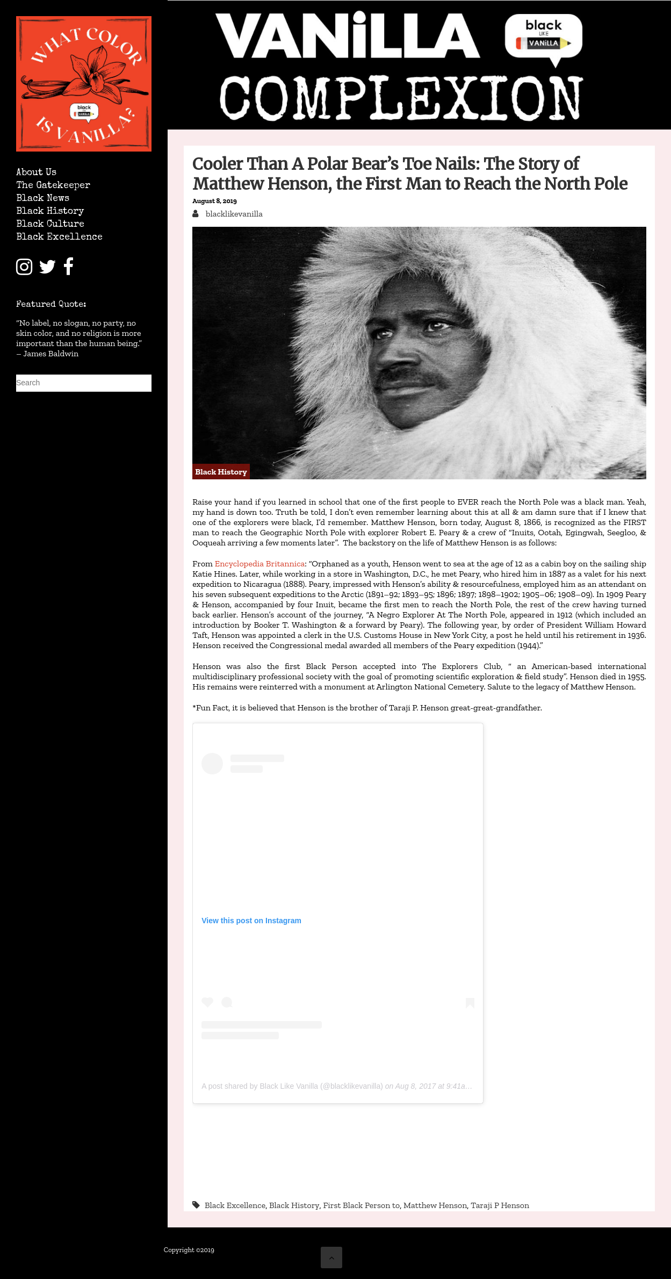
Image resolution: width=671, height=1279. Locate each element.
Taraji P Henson (500, 1205)
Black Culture (50, 224)
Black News (42, 199)
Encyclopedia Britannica (260, 563)
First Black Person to (361, 1205)
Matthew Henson (435, 1205)
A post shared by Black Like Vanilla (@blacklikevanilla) (292, 1086)
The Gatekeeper (53, 186)
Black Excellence (59, 237)
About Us (36, 173)
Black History (50, 212)
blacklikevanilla (233, 214)
